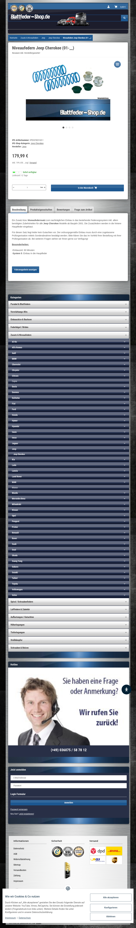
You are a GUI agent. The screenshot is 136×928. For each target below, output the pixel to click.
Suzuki (15, 572)
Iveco (14, 437)
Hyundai (15, 426)
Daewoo (15, 392)
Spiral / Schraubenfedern (22, 601)
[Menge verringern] (13, 187)
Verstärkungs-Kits (19, 311)
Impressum (18, 881)
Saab (14, 544)
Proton (15, 527)
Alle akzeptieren (108, 897)
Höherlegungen (17, 624)
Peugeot (15, 521)
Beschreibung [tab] (19, 209)
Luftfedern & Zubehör (20, 609)
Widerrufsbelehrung (22, 859)
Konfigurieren (108, 907)
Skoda (14, 555)
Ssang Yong (17, 561)
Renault (15, 532)
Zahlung (17, 875)
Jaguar (15, 443)
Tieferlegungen (18, 632)
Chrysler (15, 370)
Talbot (14, 578)
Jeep (14, 449)
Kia (13, 459)
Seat (14, 549)
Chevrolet (16, 364)
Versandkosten (20, 870)
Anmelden (68, 802)
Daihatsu (16, 398)
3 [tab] (69, 127)
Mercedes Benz (18, 498)
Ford (14, 409)
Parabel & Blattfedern (20, 304)
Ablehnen (108, 916)
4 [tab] (73, 127)
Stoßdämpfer (16, 640)
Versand (33, 162)
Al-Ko (14, 342)
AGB (15, 854)
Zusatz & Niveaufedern (21, 335)
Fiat (13, 403)
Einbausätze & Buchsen (21, 319)
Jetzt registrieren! (26, 814)
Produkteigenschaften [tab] (41, 209)
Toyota (15, 584)
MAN (14, 482)
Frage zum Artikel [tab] (83, 209)
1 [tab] (63, 127)
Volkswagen (17, 589)
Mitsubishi (16, 504)
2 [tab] (66, 127)
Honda (15, 415)
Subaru (15, 567)
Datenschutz (19, 848)
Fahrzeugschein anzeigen (25, 269)
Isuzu (14, 432)
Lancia (15, 471)
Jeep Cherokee (37, 143)
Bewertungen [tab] (63, 209)
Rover (14, 538)
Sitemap (17, 865)
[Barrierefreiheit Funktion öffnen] (126, 689)
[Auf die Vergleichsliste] (117, 64)
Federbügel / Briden (19, 327)
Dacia (14, 386)
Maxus (15, 487)
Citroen (15, 376)
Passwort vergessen (18, 809)
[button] (108, 7)
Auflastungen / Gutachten (22, 617)
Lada (14, 465)
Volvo (14, 595)
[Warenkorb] (120, 7)
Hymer (15, 420)
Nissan (15, 510)
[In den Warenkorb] (87, 188)
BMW (14, 359)
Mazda (15, 493)
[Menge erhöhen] (44, 187)
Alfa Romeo (17, 347)
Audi (14, 353)
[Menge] (27, 187)
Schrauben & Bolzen (20, 647)
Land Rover (17, 476)
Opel (14, 515)
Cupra (14, 381)
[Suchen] (124, 18)
